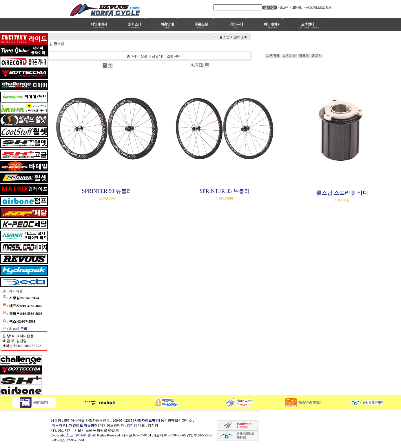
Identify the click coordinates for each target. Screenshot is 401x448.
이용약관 (59, 425)
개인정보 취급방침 (83, 425)
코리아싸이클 (80, 435)
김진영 (132, 425)
